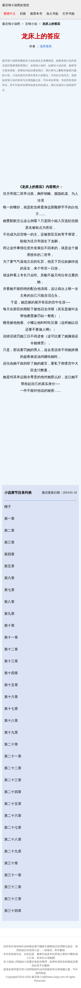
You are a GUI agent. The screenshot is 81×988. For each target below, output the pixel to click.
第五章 (9, 566)
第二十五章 (12, 804)
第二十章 (11, 744)
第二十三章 (12, 780)
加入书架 (52, 13)
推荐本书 (36, 13)
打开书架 (69, 13)
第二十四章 (12, 792)
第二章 (9, 530)
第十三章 (11, 661)
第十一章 (11, 637)
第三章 (9, 542)
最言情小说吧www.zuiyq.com (48, 976)
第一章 (9, 518)
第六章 (9, 578)
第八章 (9, 601)
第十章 (9, 625)
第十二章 (11, 649)
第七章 (9, 590)
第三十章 (11, 863)
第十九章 (11, 732)
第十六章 (11, 697)
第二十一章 (12, 756)
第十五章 (11, 685)
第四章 (9, 554)
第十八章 (11, 720)
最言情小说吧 (11, 23)
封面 (23, 13)
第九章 (9, 613)
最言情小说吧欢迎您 (15, 5)
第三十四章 (12, 910)
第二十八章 (12, 839)
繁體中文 (10, 13)
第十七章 (11, 708)
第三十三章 (12, 899)
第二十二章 (12, 768)
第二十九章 (12, 851)
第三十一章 (12, 875)
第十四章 (11, 673)
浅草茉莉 (46, 46)
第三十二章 (12, 887)
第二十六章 (12, 815)
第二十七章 (12, 827)
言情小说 (31, 23)
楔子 (7, 506)
